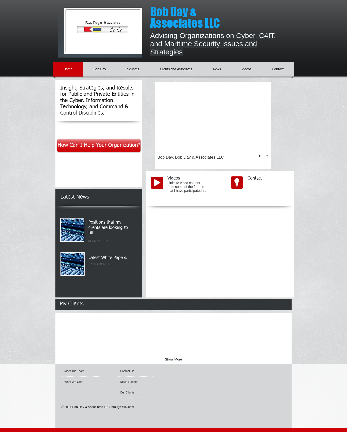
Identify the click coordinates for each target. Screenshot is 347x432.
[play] (260, 155)
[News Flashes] (134, 382)
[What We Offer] (77, 382)
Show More (173, 359)
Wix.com (128, 407)
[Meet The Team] (82, 371)
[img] (86, 323)
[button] (213, 125)
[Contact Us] (131, 371)
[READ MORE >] (98, 241)
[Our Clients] (133, 392)
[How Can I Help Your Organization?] (98, 145)
